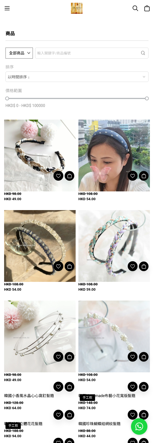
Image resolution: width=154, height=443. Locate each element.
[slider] (7, 98)
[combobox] (77, 76)
